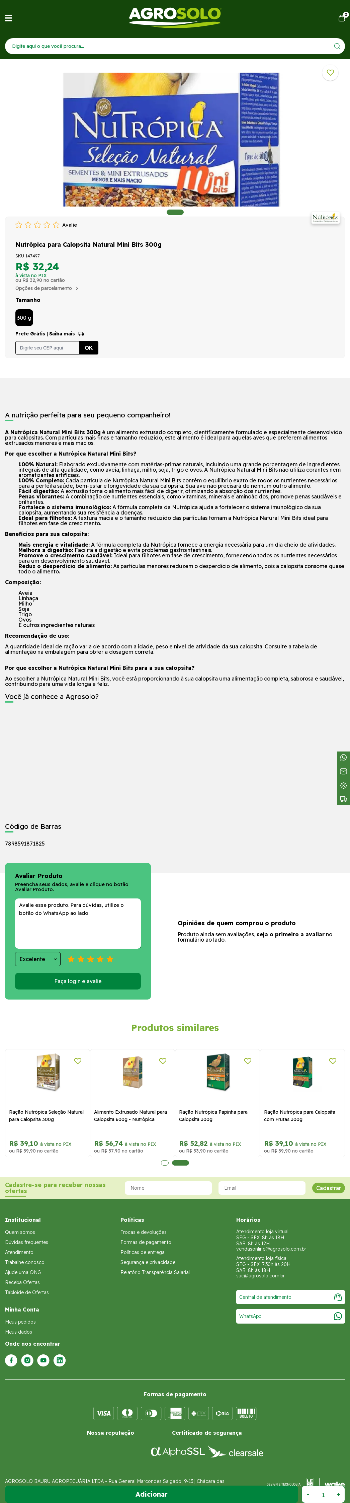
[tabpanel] (175, 140)
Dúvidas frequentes (26, 1242)
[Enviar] (337, 46)
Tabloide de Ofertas (27, 1292)
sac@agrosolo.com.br (260, 1276)
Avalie (69, 224)
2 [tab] (180, 1163)
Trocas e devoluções (143, 1232)
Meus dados (18, 1332)
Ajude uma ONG (23, 1272)
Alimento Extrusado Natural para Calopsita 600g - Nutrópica (130, 1115)
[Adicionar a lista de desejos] (330, 73)
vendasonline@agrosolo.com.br (271, 1249)
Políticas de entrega (142, 1252)
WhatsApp (290, 1316)
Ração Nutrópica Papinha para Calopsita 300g (213, 1115)
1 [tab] (175, 212)
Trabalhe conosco (25, 1262)
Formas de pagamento (145, 1242)
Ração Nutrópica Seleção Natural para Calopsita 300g (46, 1115)
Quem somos (20, 1232)
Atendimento (19, 1252)
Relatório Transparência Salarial (155, 1272)
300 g (24, 317)
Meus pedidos (20, 1322)
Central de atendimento (290, 1297)
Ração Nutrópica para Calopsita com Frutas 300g (299, 1115)
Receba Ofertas (22, 1282)
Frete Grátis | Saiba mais (45, 333)
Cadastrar (328, 1188)
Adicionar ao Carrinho (151, 1494)
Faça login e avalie (78, 981)
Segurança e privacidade (147, 1262)
